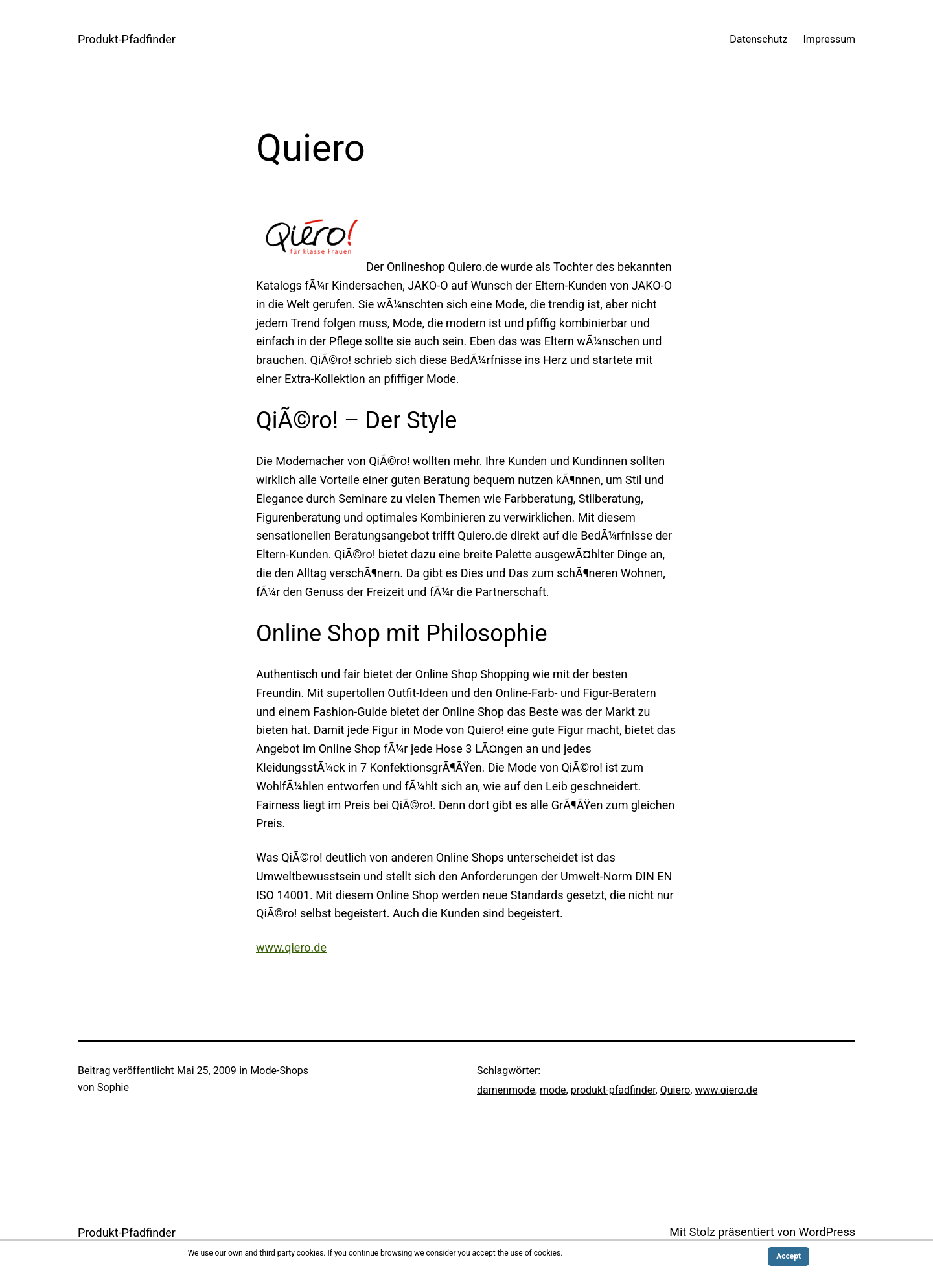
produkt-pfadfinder (613, 1090)
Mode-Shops (279, 1070)
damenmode (506, 1090)
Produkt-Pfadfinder (127, 39)
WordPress (827, 1232)
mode (553, 1090)
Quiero (675, 1090)
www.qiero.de (291, 947)
